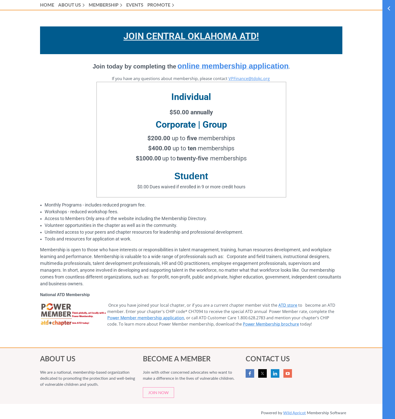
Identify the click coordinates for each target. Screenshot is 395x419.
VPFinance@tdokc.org (249, 78)
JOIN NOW (158, 392)
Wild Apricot (294, 412)
